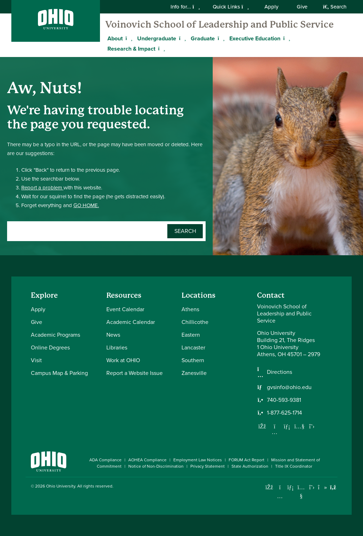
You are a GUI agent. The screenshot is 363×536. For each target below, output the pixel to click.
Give (302, 7)
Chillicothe (195, 322)
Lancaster (193, 347)
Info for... (185, 7)
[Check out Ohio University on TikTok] (322, 487)
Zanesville (194, 373)
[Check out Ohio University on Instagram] (279, 496)
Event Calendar (125, 309)
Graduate (203, 38)
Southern (193, 360)
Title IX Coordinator (293, 466)
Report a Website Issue (134, 373)
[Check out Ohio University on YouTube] (301, 491)
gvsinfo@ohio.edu (289, 387)
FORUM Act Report (246, 460)
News (113, 335)
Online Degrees (50, 347)
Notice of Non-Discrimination (156, 466)
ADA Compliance (105, 460)
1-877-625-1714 (284, 412)
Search (334, 7)
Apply (271, 7)
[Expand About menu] (128, 38)
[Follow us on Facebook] (262, 426)
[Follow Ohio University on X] (311, 487)
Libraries (116, 347)
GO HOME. (86, 205)
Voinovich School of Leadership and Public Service (219, 24)
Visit (36, 360)
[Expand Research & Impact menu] (160, 48)
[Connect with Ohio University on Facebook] (269, 487)
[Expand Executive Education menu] (286, 38)
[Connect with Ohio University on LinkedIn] (290, 487)
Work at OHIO (123, 360)
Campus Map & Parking (59, 373)
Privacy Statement (207, 466)
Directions (279, 372)
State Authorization (249, 466)
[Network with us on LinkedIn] (287, 426)
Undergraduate (156, 38)
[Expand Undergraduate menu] (181, 38)
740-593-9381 (284, 400)
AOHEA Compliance (147, 460)
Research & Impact (131, 49)
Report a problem (42, 188)
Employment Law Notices (197, 460)
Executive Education (254, 38)
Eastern (191, 335)
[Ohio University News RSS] (333, 487)
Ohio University (60, 486)
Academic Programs (55, 335)
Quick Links (231, 7)
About (115, 38)
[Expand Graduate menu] (220, 38)
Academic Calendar (130, 322)
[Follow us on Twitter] (312, 426)
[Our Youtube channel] (299, 426)
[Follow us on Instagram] (274, 432)
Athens (190, 309)
